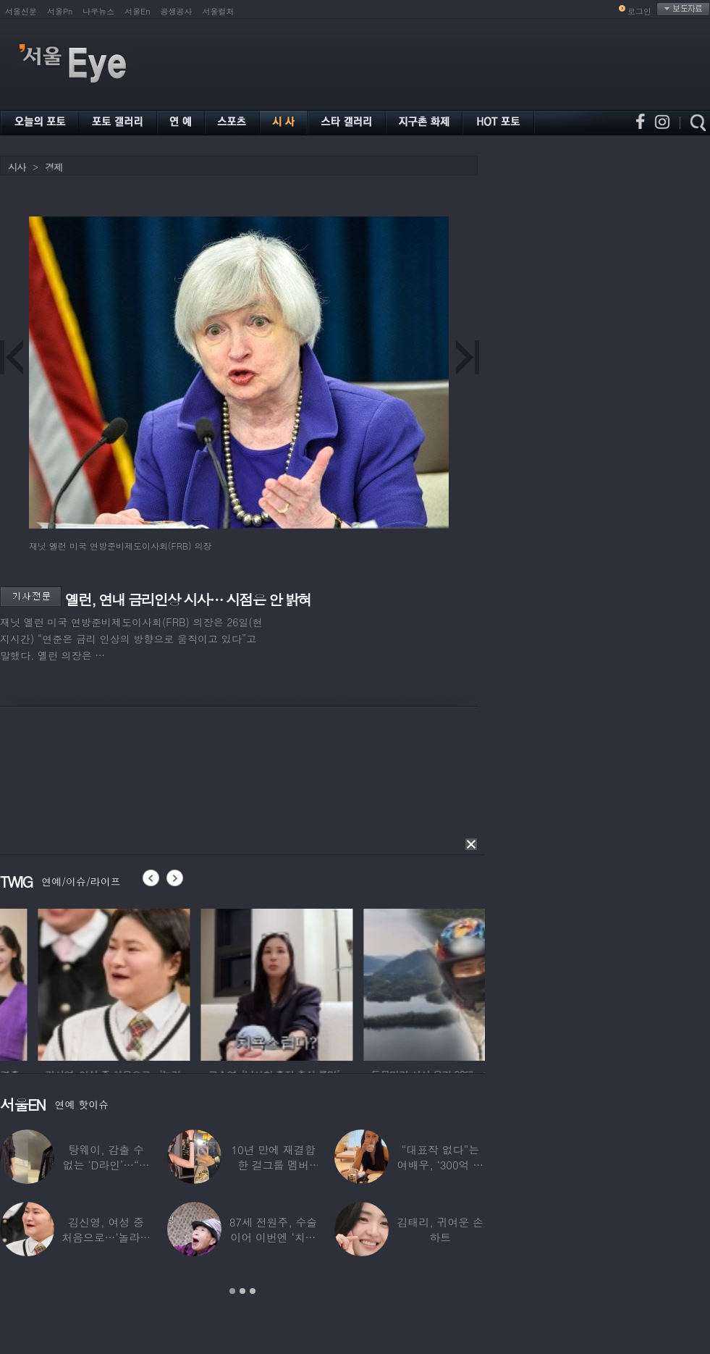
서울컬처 (218, 11)
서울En (137, 11)
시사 (16, 167)
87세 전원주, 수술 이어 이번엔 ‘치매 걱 (273, 1237)
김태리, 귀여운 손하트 (440, 1229)
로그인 (639, 11)
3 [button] (252, 1291)
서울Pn (59, 11)
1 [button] (232, 1291)
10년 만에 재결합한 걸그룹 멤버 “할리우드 (273, 1164)
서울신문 (21, 11)
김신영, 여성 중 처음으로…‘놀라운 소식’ (106, 1237)
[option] (76, 982)
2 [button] (242, 1291)
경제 (53, 167)
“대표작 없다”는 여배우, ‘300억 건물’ (440, 1164)
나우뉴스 (98, 11)
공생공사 (177, 11)
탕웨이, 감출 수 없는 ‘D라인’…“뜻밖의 (106, 1164)
